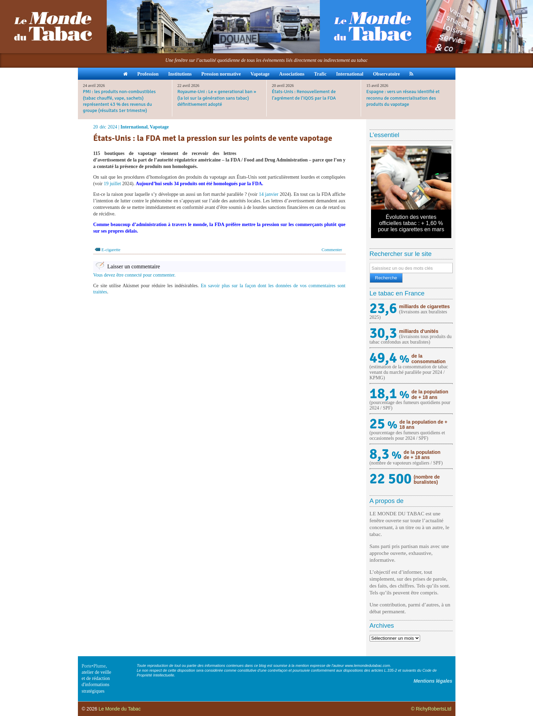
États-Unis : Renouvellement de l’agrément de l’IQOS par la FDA (304, 95)
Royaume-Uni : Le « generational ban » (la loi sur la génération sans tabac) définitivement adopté (216, 98)
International (349, 74)
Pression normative (221, 74)
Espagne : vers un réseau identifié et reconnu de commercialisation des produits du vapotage (403, 98)
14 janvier (268, 194)
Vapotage (260, 74)
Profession (148, 74)
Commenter (332, 249)
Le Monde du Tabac (120, 709)
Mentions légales (433, 681)
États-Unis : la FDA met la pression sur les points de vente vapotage (212, 138)
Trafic (320, 74)
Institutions (180, 74)
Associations (291, 74)
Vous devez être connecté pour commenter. (134, 275)
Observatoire (386, 74)
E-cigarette (111, 249)
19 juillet (112, 183)
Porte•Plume (94, 666)
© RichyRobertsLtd (431, 709)
